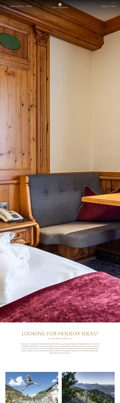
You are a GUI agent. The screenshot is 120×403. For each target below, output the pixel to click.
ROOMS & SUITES (16, 6)
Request (105, 6)
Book (113, 6)
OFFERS (28, 6)
